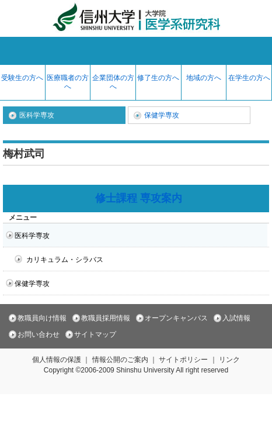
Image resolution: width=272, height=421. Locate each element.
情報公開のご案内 (120, 360)
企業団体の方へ (113, 82)
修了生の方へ (158, 78)
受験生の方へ (22, 78)
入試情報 (236, 318)
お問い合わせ (39, 334)
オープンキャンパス (176, 318)
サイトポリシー (183, 360)
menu (136, 51)
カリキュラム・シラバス (64, 260)
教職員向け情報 (42, 318)
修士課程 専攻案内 (138, 198)
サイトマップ (95, 334)
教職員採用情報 (105, 318)
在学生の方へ (249, 78)
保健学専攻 (161, 115)
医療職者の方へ (68, 82)
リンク (229, 360)
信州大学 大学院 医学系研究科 (136, 18)
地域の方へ (203, 78)
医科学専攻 (36, 115)
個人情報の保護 (56, 360)
